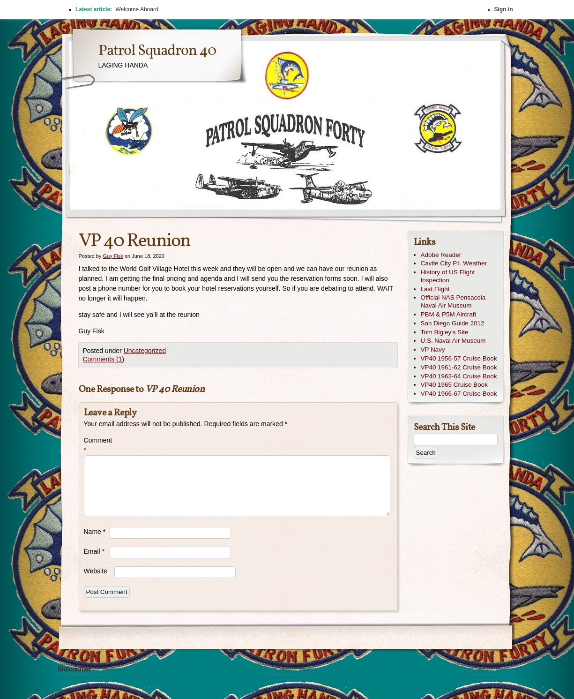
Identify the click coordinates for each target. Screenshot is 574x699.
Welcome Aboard (136, 9)
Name (95, 531)
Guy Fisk (113, 256)
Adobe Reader (441, 254)
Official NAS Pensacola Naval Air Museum (453, 301)
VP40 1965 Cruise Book (454, 384)
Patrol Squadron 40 (157, 51)
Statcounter (74, 669)
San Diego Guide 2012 (453, 323)
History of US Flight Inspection (448, 276)
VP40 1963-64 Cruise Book (459, 376)
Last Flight (435, 289)
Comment (97, 445)
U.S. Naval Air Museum (453, 340)
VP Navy (433, 349)
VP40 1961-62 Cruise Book (459, 367)
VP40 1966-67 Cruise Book (459, 393)
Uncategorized (145, 350)
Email (94, 551)
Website (95, 571)
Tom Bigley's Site (445, 332)
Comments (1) (104, 359)
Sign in (503, 9)
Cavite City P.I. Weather (454, 263)
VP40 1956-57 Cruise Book (459, 358)
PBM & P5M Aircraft (449, 314)
